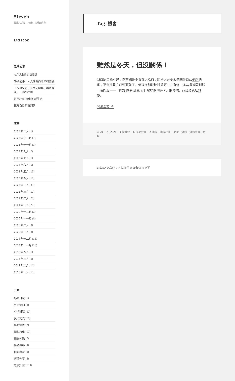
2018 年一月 (21, 272)
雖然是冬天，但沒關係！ (133, 64)
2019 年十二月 (22, 238)
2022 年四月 (21, 178)
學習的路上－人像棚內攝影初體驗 (34, 81)
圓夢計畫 (165, 132)
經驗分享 (19, 358)
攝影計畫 (195, 132)
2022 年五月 (21, 171)
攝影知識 (19, 338)
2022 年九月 (21, 151)
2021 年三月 (21, 191)
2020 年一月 (21, 232)
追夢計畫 (19, 365)
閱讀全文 (105, 106)
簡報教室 (19, 352)
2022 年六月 (21, 165)
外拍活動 (19, 305)
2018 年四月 (21, 252)
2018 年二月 (21, 265)
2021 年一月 (21, 205)
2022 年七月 (21, 158)
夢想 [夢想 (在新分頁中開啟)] (195, 79)
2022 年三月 (21, 185)
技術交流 (19, 318)
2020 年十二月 (22, 212)
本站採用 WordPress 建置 (134, 167)
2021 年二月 (21, 198)
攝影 (184, 132)
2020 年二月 (21, 225)
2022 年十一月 (22, 144)
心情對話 (19, 311)
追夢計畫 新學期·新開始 (28, 98)
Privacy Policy (106, 167)
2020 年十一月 (22, 218)
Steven (21, 16)
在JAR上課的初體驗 (25, 74)
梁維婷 (126, 132)
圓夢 (154, 132)
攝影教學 (19, 332)
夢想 (176, 132)
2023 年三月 (21, 131)
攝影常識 (19, 325)
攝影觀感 (19, 345)
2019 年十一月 (22, 245)
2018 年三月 (21, 259)
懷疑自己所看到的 (24, 105)
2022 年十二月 (22, 138)
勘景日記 (19, 298)
